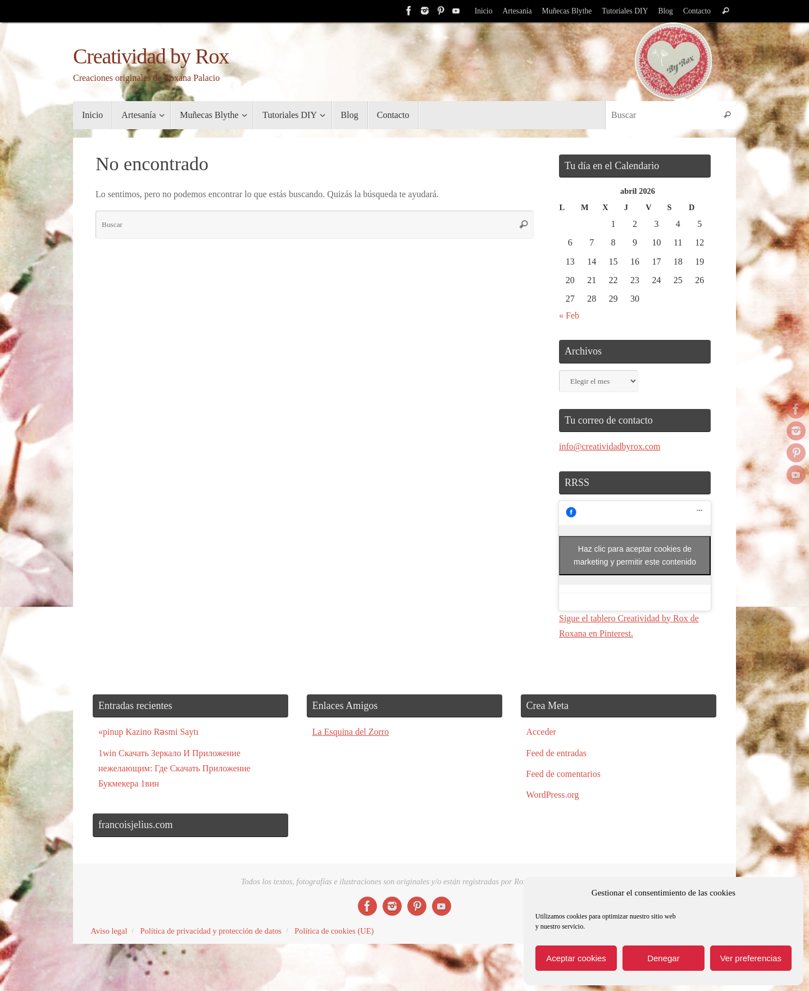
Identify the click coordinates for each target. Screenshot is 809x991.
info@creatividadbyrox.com (609, 446)
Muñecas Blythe (567, 11)
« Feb (569, 315)
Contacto (697, 11)
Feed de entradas (556, 753)
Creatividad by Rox (151, 56)
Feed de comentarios (563, 774)
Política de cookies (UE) (334, 930)
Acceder (541, 732)
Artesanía (516, 11)
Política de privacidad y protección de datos (210, 930)
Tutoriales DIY (625, 11)
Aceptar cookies (576, 958)
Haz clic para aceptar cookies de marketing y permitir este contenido (635, 555)
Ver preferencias (750, 958)
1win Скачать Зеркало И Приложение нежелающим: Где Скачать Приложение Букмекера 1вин (174, 768)
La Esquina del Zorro (350, 732)
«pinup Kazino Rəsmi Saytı (148, 732)
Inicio (484, 11)
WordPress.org (552, 794)
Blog (665, 11)
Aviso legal (109, 930)
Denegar (663, 958)
